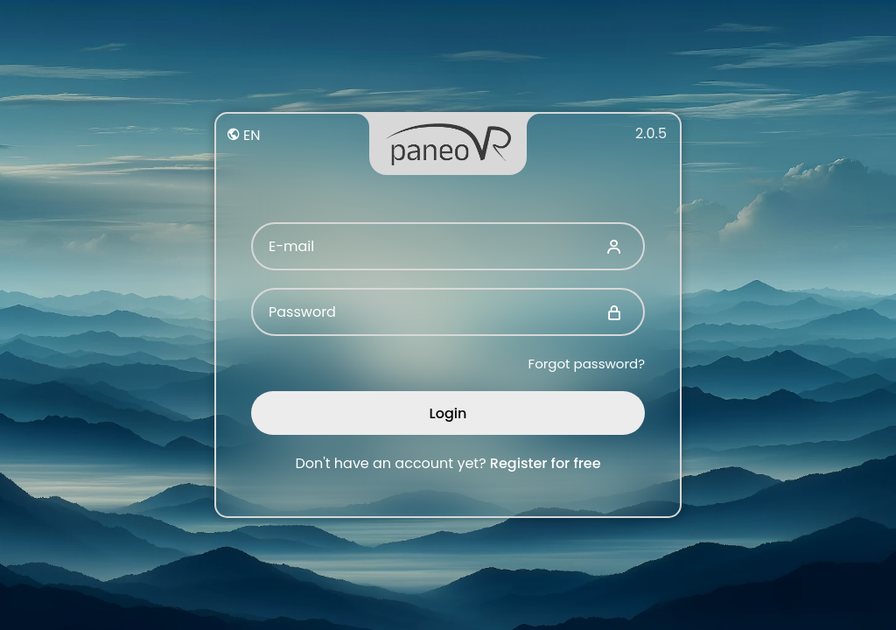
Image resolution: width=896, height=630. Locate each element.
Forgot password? (586, 363)
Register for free (545, 463)
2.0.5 (651, 133)
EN (243, 135)
